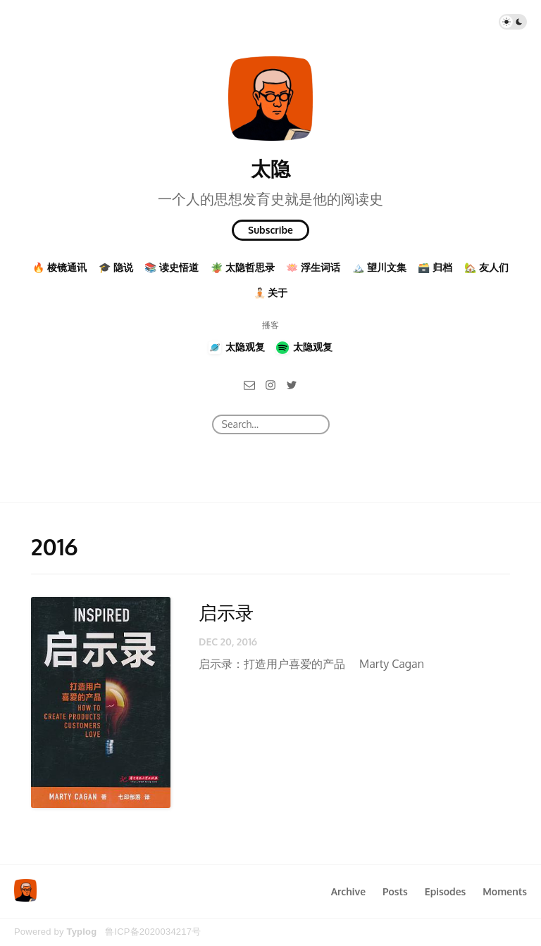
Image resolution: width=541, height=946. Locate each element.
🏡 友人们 (486, 267)
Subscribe (270, 230)
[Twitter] (291, 384)
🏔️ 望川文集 (379, 267)
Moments (505, 891)
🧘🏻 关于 (271, 292)
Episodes (445, 891)
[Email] (249, 384)
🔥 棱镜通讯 (59, 267)
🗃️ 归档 (435, 267)
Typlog (81, 931)
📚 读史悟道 (171, 267)
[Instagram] (270, 384)
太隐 (270, 168)
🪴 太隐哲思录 (243, 267)
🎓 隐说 (116, 267)
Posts (395, 891)
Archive (348, 891)
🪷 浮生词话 (313, 267)
